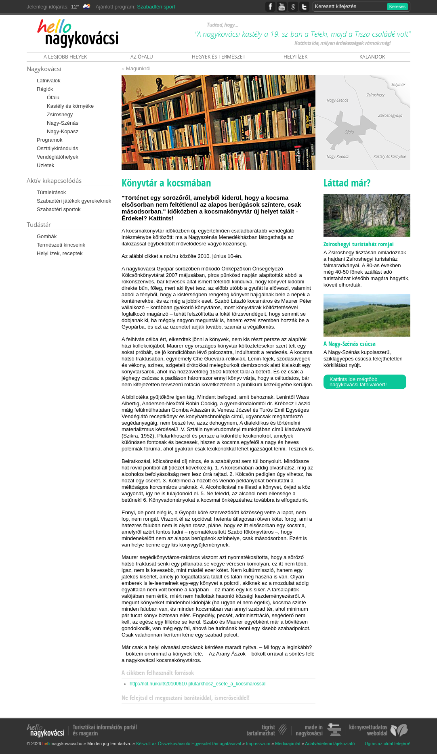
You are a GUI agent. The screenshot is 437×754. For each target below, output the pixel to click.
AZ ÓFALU (141, 56)
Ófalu (53, 97)
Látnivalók (49, 80)
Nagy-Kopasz (62, 131)
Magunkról (138, 68)
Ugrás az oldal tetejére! (387, 743)
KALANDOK (372, 56)
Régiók (45, 89)
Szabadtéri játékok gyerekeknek (74, 201)
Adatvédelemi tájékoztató (330, 743)
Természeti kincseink (61, 245)
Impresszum (258, 743)
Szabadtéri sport (156, 7)
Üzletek (45, 165)
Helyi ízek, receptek (59, 253)
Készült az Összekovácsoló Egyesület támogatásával (188, 743)
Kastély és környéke (70, 106)
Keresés (397, 6)
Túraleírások (51, 192)
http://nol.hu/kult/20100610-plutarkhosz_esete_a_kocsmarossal (197, 684)
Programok (50, 140)
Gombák (47, 236)
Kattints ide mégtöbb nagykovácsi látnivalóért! (358, 381)
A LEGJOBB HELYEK (65, 56)
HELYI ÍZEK (295, 56)
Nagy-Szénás (62, 123)
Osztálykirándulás (57, 148)
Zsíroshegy (60, 114)
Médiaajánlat (287, 743)
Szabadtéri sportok (58, 209)
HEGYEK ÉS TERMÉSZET (219, 56)
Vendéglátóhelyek (57, 157)
